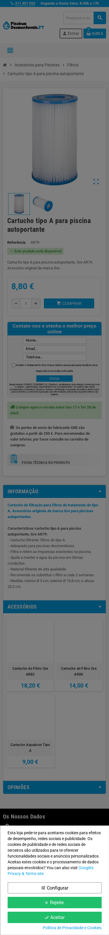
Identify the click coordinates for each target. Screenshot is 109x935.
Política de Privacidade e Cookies (72, 927)
